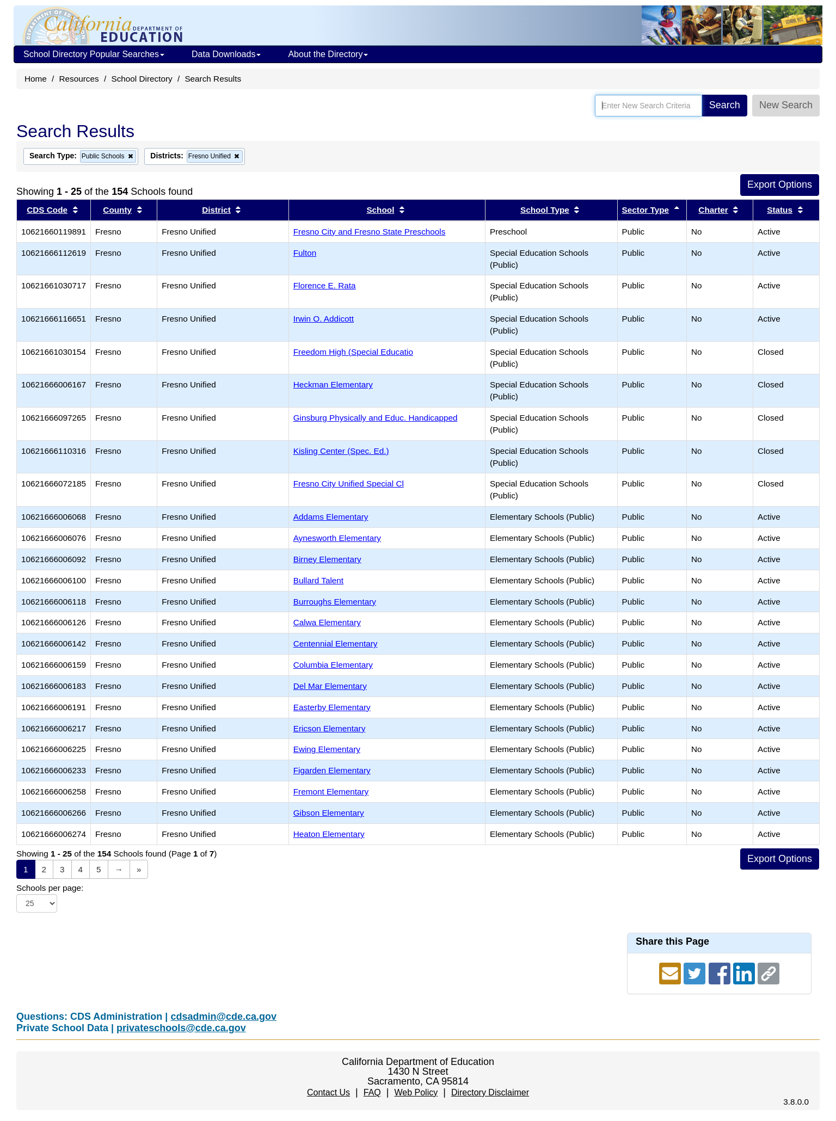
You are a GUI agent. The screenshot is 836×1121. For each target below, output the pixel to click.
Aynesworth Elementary (337, 538)
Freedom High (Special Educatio (353, 351)
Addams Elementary (330, 516)
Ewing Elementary (326, 749)
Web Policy (416, 1092)
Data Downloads (226, 54)
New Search (786, 105)
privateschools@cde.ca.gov (181, 1028)
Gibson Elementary (328, 812)
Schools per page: (49, 887)
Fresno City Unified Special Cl (348, 483)
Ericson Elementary (329, 728)
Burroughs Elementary (334, 601)
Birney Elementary (327, 559)
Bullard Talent (318, 580)
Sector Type (645, 209)
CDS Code (47, 209)
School (380, 209)
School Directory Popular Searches (93, 54)
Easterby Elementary (332, 707)
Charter (713, 209)
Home (35, 78)
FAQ (372, 1092)
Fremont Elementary (331, 791)
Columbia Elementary (333, 664)
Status (779, 209)
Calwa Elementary (327, 622)
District (216, 209)
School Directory (141, 78)
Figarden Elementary (332, 770)
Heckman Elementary (333, 384)
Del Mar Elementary (330, 686)
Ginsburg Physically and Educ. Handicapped (375, 417)
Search (724, 105)
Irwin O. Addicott (323, 318)
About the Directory (328, 54)
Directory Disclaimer (490, 1092)
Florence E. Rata (324, 285)
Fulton (305, 252)
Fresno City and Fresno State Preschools (369, 231)
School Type (544, 209)
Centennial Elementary (335, 643)
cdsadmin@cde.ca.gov (223, 1016)
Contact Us (328, 1092)
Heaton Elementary (329, 834)
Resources (79, 78)
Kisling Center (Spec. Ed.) (341, 450)
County (117, 209)
